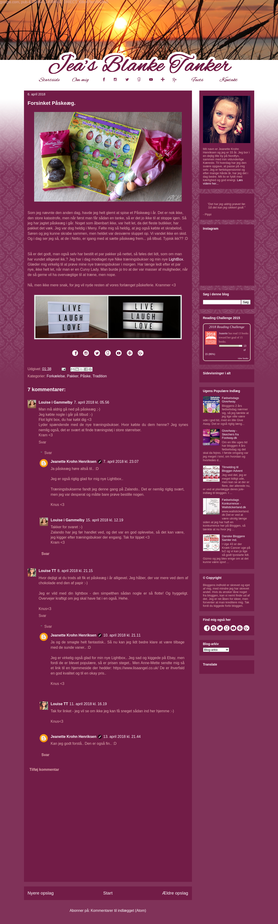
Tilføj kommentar (44, 769)
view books (243, 358)
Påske (85, 376)
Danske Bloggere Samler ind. (233, 538)
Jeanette (223, 333)
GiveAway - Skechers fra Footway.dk (230, 434)
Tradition (100, 376)
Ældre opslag (175, 893)
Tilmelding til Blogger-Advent (232, 468)
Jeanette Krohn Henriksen (73, 461)
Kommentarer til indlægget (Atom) (118, 910)
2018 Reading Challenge (227, 327)
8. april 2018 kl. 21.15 (75, 571)
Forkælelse (56, 376)
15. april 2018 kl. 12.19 (104, 520)
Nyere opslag (41, 893)
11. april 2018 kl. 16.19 (88, 704)
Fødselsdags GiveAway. (230, 399)
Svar (42, 442)
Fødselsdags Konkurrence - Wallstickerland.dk (234, 503)
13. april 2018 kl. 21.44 (122, 737)
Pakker (72, 376)
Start (108, 893)
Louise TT (47, 571)
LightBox (176, 259)
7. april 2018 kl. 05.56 (91, 402)
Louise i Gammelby (56, 402)
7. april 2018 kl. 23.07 (121, 461)
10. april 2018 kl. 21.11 (122, 635)
